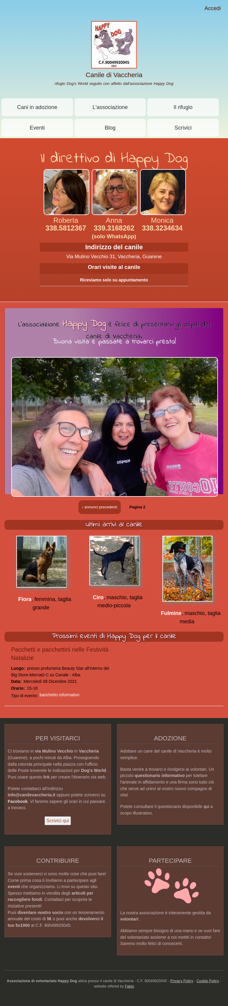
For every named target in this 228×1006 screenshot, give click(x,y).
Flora (24, 599)
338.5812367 (65, 228)
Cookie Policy (208, 981)
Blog (110, 128)
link (46, 777)
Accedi (213, 8)
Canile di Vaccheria (114, 75)
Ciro (98, 597)
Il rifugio (183, 107)
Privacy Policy (181, 981)
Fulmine (171, 613)
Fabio (129, 986)
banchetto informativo (59, 694)
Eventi (37, 128)
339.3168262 (114, 231)
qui (206, 806)
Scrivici (183, 128)
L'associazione (110, 107)
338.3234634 (162, 228)
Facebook (18, 801)
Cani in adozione (37, 107)
